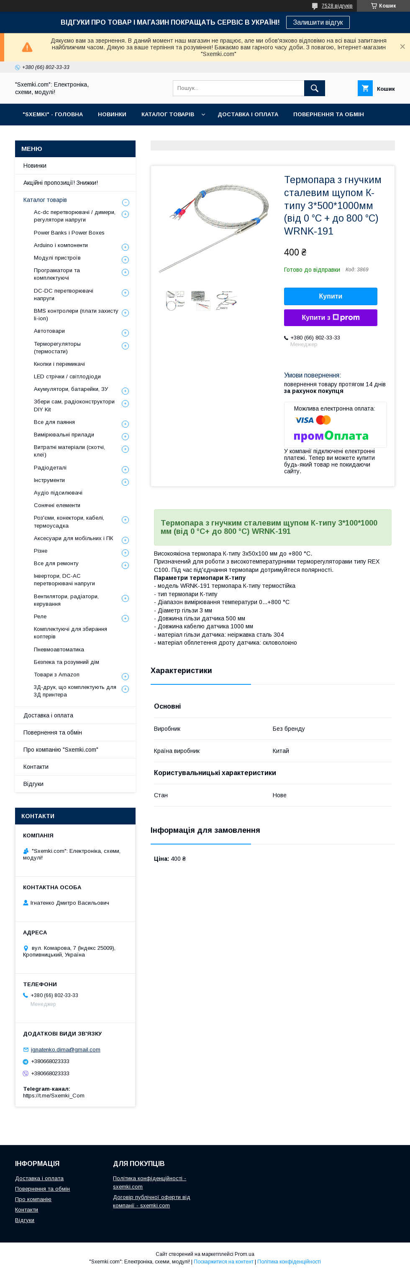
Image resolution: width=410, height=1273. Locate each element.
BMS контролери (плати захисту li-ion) (76, 314)
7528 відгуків (337, 6)
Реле (40, 616)
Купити (331, 296)
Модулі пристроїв (57, 258)
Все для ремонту (56, 563)
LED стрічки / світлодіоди (67, 376)
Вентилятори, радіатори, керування (66, 600)
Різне (40, 551)
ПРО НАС (36, 136)
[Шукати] (314, 88)
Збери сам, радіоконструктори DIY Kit (74, 405)
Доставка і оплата (48, 715)
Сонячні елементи (57, 505)
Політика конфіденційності (289, 1262)
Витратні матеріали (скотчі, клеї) (69, 451)
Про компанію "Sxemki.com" (60, 749)
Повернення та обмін (52, 732)
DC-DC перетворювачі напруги (63, 294)
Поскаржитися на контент (224, 1262)
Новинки (34, 165)
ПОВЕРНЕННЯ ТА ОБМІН (328, 114)
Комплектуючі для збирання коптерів (70, 633)
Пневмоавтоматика (59, 649)
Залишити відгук (318, 22)
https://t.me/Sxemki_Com (54, 1095)
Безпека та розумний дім (66, 662)
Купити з (330, 317)
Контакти (36, 766)
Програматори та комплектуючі (57, 274)
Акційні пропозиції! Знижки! (60, 182)
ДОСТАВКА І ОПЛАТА (248, 114)
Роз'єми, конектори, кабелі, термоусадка (69, 521)
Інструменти (49, 480)
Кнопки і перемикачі (59, 364)
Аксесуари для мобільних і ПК (73, 538)
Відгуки (33, 784)
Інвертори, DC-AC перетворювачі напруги (64, 580)
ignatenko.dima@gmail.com (65, 1049)
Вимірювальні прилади (64, 434)
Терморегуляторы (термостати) (57, 348)
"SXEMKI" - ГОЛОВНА (53, 114)
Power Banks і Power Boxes (69, 233)
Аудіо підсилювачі (58, 493)
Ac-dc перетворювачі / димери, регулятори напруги (74, 216)
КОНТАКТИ (79, 136)
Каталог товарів (45, 199)
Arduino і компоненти (61, 245)
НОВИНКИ (112, 114)
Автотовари (49, 331)
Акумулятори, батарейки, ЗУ (71, 389)
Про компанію (33, 1199)
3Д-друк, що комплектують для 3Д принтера (75, 691)
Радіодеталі (50, 467)
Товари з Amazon (56, 674)
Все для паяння (54, 422)
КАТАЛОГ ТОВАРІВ (167, 114)
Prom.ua (244, 1254)
